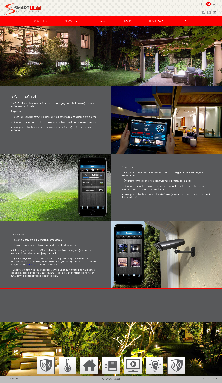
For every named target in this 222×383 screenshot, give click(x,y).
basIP (127, 20)
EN (202, 3)
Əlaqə (186, 20)
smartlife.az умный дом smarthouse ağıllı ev (22, 9)
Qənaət (100, 20)
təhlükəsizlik (33, 264)
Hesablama (156, 20)
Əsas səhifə (39, 20)
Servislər (71, 20)
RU (214, 3)
